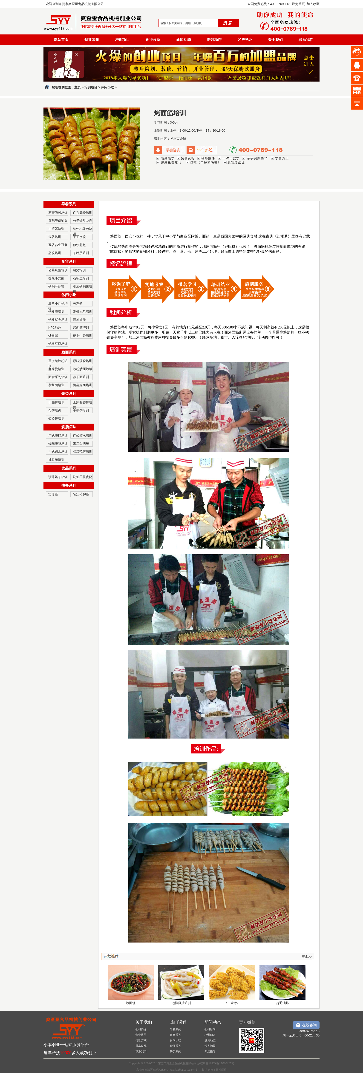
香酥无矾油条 (58, 221)
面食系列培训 (58, 377)
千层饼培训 (56, 402)
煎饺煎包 (79, 245)
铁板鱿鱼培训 (58, 319)
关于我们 (275, 40)
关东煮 (78, 303)
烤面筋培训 (81, 327)
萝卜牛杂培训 (82, 335)
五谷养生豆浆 (58, 245)
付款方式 (141, 1040)
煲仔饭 (53, 494)
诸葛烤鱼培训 (58, 270)
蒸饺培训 (54, 253)
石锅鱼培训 (81, 278)
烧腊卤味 (68, 427)
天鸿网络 (221, 1069)
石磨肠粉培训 (58, 213)
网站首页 (61, 40)
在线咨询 (309, 1025)
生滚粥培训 (56, 229)
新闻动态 (183, 40)
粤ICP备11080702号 (221, 1063)
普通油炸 (79, 319)
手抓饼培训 (81, 410)
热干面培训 (81, 377)
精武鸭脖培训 (82, 451)
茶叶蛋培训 (81, 253)
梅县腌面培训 (82, 385)
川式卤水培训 (58, 451)
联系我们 (306, 40)
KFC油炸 (54, 327)
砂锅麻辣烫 (56, 286)
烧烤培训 (79, 270)
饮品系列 (68, 468)
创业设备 (153, 40)
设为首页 (298, 4)
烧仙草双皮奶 (82, 477)
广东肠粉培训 (82, 213)
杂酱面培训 (56, 385)
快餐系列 (68, 485)
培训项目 (122, 40)
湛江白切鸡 (81, 443)
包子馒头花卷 (82, 221)
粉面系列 (68, 352)
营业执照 (141, 1034)
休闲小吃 (107, 87)
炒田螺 (53, 335)
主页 (77, 87)
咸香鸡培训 (56, 459)
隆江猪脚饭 (81, 494)
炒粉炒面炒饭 (82, 369)
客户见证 (244, 40)
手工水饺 (79, 237)
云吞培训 (54, 237)
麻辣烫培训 (56, 369)
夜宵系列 (68, 261)
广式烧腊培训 (58, 435)
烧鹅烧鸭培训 (58, 443)
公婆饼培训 (56, 418)
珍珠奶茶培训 (58, 477)
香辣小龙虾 (56, 278)
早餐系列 (68, 204)
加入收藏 (313, 4)
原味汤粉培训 (82, 361)
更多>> (307, 957)
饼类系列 (68, 394)
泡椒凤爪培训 (82, 311)
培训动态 (214, 40)
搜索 (227, 23)
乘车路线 (141, 1046)
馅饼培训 (54, 410)
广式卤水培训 (82, 435)
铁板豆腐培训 (58, 343)
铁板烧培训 (56, 311)
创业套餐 (91, 40)
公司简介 (141, 1029)
